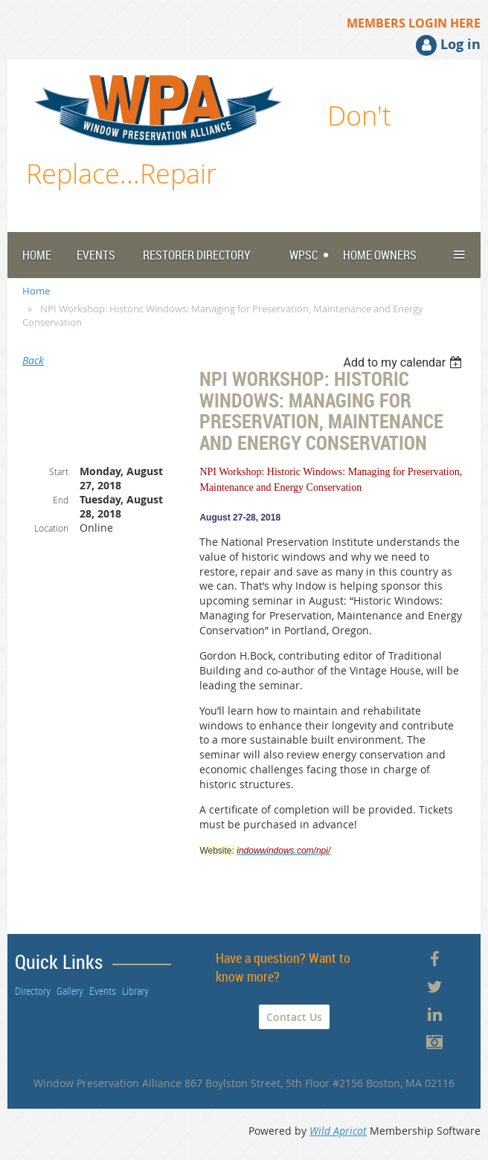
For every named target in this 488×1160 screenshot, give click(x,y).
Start (58, 471)
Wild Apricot (338, 1131)
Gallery (70, 991)
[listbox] (404, 362)
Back (33, 360)
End (60, 500)
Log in (460, 44)
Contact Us (294, 1017)
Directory (33, 991)
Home (36, 290)
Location (51, 528)
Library (135, 991)
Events (102, 991)
